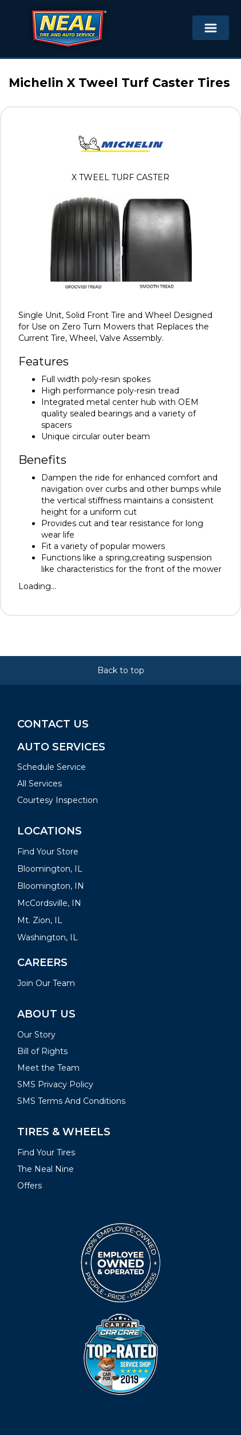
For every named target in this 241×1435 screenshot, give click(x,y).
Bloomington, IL (49, 869)
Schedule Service (51, 767)
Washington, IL (47, 937)
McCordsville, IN (49, 903)
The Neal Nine (45, 1169)
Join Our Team (46, 983)
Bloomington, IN (50, 886)
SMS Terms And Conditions (71, 1101)
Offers (29, 1185)
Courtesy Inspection (57, 800)
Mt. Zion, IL (39, 920)
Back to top (120, 670)
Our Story (36, 1034)
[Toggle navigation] (210, 27)
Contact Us (53, 724)
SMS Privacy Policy (55, 1084)
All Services (39, 783)
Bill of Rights (42, 1051)
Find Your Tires (46, 1152)
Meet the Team (48, 1068)
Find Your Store (47, 851)
